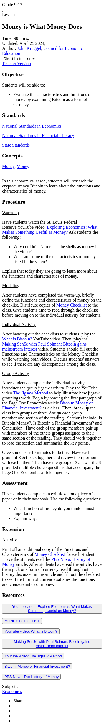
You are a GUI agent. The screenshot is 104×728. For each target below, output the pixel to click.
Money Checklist (71, 305)
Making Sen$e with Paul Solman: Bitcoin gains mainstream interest (52, 644)
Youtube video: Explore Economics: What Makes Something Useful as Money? (52, 608)
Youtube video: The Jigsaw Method (33, 656)
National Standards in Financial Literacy (38, 135)
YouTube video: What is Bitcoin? (30, 631)
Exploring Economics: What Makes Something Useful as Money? (49, 230)
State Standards (16, 145)
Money (8, 166)
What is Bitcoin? (17, 339)
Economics (12, 691)
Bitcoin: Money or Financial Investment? (37, 666)
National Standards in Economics (32, 126)
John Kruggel (29, 48)
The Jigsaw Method (30, 393)
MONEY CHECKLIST (22, 621)
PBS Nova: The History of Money (31, 677)
